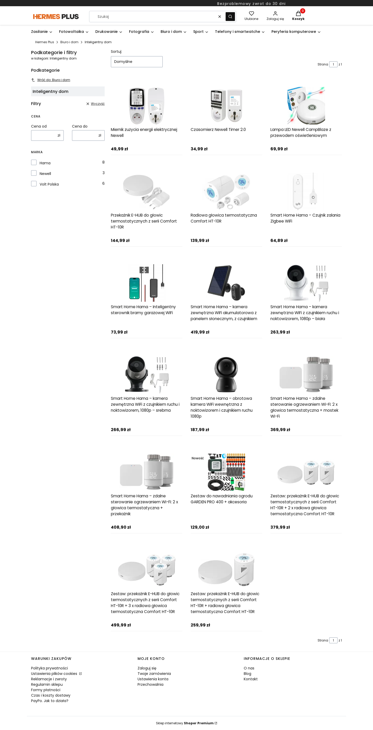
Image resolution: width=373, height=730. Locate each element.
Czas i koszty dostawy (50, 695)
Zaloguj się (147, 668)
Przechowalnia (150, 684)
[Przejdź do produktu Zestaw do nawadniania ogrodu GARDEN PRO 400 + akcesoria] (226, 472)
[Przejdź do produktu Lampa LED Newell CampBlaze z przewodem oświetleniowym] (306, 105)
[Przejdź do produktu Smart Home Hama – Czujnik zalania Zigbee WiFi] (306, 191)
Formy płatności (45, 689)
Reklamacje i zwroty (49, 679)
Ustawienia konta (153, 679)
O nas (249, 668)
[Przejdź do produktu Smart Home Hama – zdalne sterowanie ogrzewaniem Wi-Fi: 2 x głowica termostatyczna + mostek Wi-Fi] (306, 374)
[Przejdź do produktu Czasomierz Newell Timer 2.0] (226, 105)
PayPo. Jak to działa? (49, 700)
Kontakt (251, 679)
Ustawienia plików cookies (54, 673)
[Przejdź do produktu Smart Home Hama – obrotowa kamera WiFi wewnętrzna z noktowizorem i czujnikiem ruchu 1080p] (226, 374)
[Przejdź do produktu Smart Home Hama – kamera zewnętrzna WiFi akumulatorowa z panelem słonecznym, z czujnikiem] (226, 283)
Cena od (39, 126)
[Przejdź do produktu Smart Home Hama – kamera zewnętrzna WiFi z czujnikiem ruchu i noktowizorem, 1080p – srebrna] (146, 374)
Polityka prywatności (49, 668)
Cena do (80, 126)
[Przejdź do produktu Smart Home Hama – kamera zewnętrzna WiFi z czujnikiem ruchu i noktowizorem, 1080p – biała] (306, 283)
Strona (323, 64)
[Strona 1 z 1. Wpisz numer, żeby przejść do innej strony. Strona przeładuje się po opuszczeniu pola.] (333, 64)
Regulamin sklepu (47, 684)
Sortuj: (116, 51)
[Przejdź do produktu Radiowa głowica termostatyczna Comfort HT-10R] (226, 191)
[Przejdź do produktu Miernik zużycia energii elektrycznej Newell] (146, 105)
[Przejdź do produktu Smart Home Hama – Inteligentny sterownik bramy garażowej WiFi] (146, 283)
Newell (45, 173)
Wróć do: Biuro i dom (50, 80)
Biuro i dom (69, 42)
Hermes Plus (44, 42)
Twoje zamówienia (154, 673)
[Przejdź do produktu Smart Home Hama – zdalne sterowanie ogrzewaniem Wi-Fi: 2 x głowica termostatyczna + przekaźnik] (146, 472)
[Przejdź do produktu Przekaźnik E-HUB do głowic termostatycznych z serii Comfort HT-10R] (146, 191)
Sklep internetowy (185, 723)
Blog (247, 673)
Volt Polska (49, 184)
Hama (45, 163)
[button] (230, 16)
